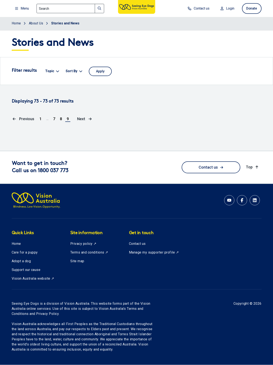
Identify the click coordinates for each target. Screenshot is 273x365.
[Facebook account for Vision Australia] (242, 200)
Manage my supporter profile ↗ (154, 252)
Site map (77, 261)
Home (16, 244)
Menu (22, 8)
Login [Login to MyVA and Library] (226, 8)
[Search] (70, 8)
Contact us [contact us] (197, 8)
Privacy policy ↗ (83, 244)
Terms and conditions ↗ (89, 252)
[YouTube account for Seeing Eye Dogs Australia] (229, 200)
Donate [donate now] (251, 8)
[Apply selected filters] (100, 71)
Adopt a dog (21, 261)
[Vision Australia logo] (136, 7)
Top (252, 167)
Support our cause (26, 270)
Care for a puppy (25, 252)
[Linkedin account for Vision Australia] (255, 200)
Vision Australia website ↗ (33, 278)
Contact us (211, 167)
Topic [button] (49, 71)
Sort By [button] (71, 71)
